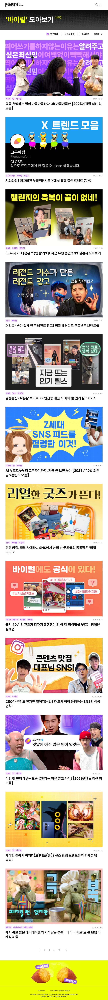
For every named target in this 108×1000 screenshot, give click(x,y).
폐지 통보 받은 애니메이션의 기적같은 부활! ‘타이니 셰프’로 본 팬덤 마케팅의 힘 (53, 934)
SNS (8, 98)
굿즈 (8, 542)
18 (59, 950)
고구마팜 (54, 34)
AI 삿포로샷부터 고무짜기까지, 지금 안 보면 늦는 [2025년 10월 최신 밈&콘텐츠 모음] (52, 472)
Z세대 (8, 465)
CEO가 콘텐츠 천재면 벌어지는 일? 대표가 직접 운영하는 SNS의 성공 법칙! (52, 703)
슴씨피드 (85, 34)
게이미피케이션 (12, 619)
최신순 (98, 34)
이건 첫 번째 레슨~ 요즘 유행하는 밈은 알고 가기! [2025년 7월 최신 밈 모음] (53, 780)
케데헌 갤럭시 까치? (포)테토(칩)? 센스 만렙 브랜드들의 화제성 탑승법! (51, 857)
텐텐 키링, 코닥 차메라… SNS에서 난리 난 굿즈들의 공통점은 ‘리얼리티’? (50, 549)
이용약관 (41, 990)
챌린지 (22, 248)
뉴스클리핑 (69, 34)
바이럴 (18, 98)
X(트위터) (10, 175)
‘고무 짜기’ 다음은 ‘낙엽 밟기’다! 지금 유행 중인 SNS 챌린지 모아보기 (53, 253)
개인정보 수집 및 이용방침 (60, 990)
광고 (8, 320)
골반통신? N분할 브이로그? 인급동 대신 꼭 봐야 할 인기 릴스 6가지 (51, 398)
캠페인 (30, 619)
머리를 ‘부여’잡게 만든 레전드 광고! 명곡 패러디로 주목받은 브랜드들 (52, 325)
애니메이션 (17, 927)
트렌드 (26, 175)
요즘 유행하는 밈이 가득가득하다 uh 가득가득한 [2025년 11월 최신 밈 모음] (53, 106)
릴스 (14, 393)
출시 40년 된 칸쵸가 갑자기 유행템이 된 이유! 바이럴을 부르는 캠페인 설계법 (52, 626)
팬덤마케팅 (28, 927)
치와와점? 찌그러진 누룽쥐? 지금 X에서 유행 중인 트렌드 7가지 (48, 181)
